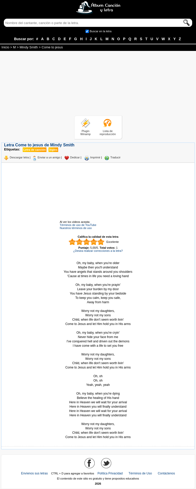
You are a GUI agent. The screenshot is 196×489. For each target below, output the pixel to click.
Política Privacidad (110, 473)
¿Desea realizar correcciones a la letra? (98, 250)
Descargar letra (19, 157)
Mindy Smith (29, 47)
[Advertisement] (98, 84)
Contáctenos (166, 473)
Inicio (5, 47)
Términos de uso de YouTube (78, 224)
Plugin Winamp (85, 132)
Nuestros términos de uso (76, 228)
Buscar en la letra (101, 31)
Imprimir (95, 157)
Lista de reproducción (108, 132)
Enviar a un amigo (49, 157)
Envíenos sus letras (34, 473)
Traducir (115, 157)
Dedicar (75, 157)
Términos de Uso (140, 473)
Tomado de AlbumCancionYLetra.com (98, 419)
